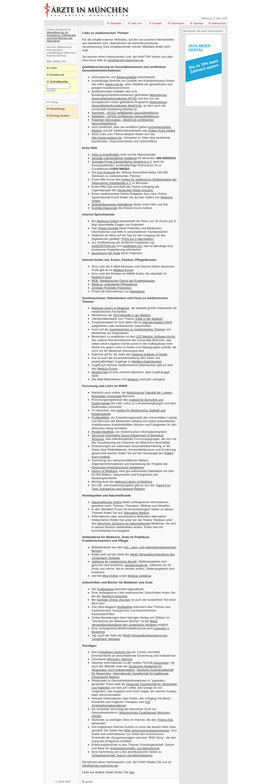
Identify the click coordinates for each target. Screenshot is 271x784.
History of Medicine (104, 471)
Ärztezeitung (105, 589)
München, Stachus (119, 659)
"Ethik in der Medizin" (149, 318)
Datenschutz (218, 23)
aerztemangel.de (136, 565)
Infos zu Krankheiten (105, 154)
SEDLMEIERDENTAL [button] (199, 48)
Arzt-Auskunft (106, 172)
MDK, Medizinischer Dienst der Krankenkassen (123, 280)
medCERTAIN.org (104, 246)
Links (53, 68)
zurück (89, 781)
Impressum (177, 23)
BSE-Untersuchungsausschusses (146, 730)
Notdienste (57, 74)
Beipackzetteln (126, 77)
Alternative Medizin (136, 513)
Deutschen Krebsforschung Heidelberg (118, 467)
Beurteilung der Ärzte (106, 253)
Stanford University (114, 596)
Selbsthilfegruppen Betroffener (112, 204)
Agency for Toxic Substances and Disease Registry (131, 487)
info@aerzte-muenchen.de (125, 60)
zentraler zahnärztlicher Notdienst (114, 158)
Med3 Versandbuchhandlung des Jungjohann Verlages (124, 622)
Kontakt (156, 23)
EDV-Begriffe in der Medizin (132, 315)
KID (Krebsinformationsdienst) (121, 703)
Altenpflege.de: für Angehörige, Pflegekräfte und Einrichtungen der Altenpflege (61, 36)
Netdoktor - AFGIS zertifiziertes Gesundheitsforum (125, 116)
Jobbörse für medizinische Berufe (114, 561)
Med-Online (110, 576)
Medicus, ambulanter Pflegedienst (114, 284)
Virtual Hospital (108, 228)
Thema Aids (165, 720)
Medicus (133, 379)
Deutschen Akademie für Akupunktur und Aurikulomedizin (127, 668)
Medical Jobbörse (139, 576)
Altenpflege (137, 291)
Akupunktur (161, 662)
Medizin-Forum (123, 270)
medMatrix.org (132, 246)
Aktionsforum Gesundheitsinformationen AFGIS (129, 96)
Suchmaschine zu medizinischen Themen (137, 329)
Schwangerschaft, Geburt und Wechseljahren (122, 755)
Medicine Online (108, 221)
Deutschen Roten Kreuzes (135, 190)
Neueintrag (57, 108)
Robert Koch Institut (162, 130)
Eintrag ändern (60, 115)
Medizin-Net (100, 372)
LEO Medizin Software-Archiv (155, 336)
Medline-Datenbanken (147, 361)
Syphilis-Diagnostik (104, 208)
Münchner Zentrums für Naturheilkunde (123, 523)
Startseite (115, 23)
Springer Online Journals (113, 600)
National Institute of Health (149, 354)
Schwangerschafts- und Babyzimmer (134, 748)
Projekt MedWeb (103, 432)
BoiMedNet (124, 607)
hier (131, 772)
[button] (203, 68)
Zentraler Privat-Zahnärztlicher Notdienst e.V (121, 161)
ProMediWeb (100, 417)
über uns (136, 23)
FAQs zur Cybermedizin (137, 239)
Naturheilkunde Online (107, 502)
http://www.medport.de (107, 137)
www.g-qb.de (114, 84)
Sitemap (198, 23)
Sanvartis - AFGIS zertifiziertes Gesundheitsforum (125, 113)
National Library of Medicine (110, 308)
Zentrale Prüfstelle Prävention (112, 288)
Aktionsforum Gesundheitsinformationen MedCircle (129, 103)
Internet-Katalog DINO (157, 322)
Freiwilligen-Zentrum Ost (114, 652)
